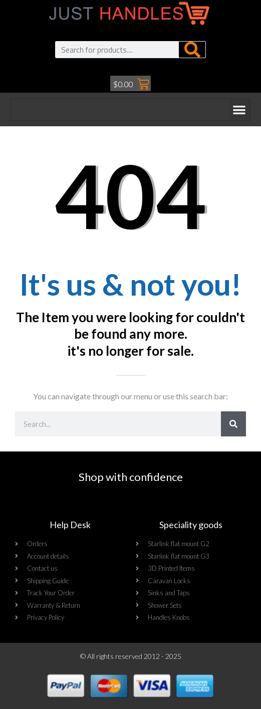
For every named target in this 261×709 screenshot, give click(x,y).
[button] (239, 109)
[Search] (192, 50)
